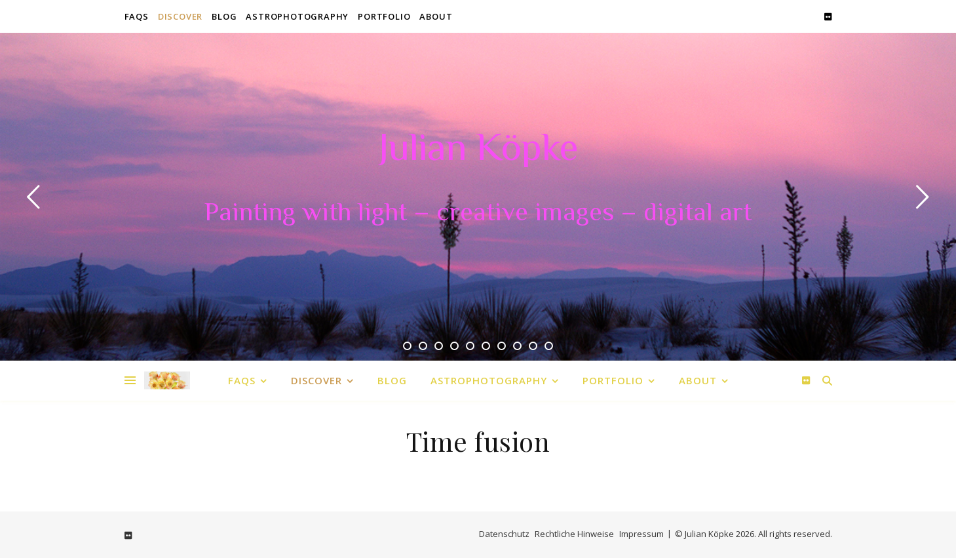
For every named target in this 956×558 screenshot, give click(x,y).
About (435, 16)
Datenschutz (504, 534)
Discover (180, 16)
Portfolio (384, 16)
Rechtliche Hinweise (574, 534)
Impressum (641, 534)
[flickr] (828, 16)
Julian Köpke (478, 151)
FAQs (136, 16)
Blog (224, 16)
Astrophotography (297, 16)
